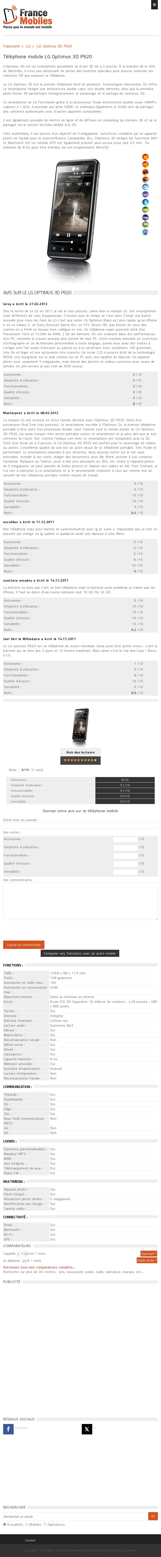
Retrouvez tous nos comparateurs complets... (39, 1267)
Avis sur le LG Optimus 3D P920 (37, 292)
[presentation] (38, 930)
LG (28, 46)
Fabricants (11, 46)
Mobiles (35, 1524)
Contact (30, 1540)
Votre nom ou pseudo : (21, 820)
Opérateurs (56, 1524)
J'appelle (9, 1253)
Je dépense (12, 1260)
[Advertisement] (34, 1349)
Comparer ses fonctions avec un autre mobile (80, 953)
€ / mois (34, 1260)
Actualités (15, 1524)
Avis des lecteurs (80, 752)
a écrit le (25, 303)
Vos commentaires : (18, 879)
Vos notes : (12, 832)
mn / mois (37, 1253)
